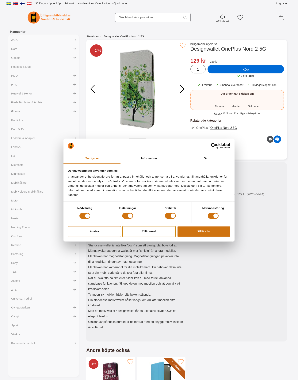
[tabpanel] (136, 252)
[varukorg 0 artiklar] (282, 17)
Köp (245, 69)
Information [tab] (149, 158)
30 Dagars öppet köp (48, 3)
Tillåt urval (149, 231)
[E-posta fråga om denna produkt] (270, 139)
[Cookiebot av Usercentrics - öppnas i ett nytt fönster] (213, 146)
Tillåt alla (204, 231)
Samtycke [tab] (92, 158)
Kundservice (85, 3)
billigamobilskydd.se (203, 44)
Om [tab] (206, 158)
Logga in (281, 3)
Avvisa (94, 231)
